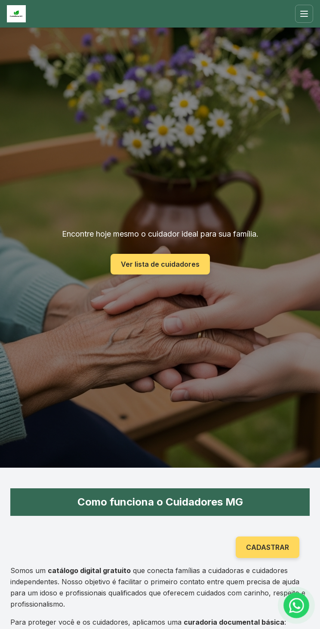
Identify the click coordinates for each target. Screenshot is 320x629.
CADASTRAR (267, 547)
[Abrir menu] (304, 14)
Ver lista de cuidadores (160, 264)
